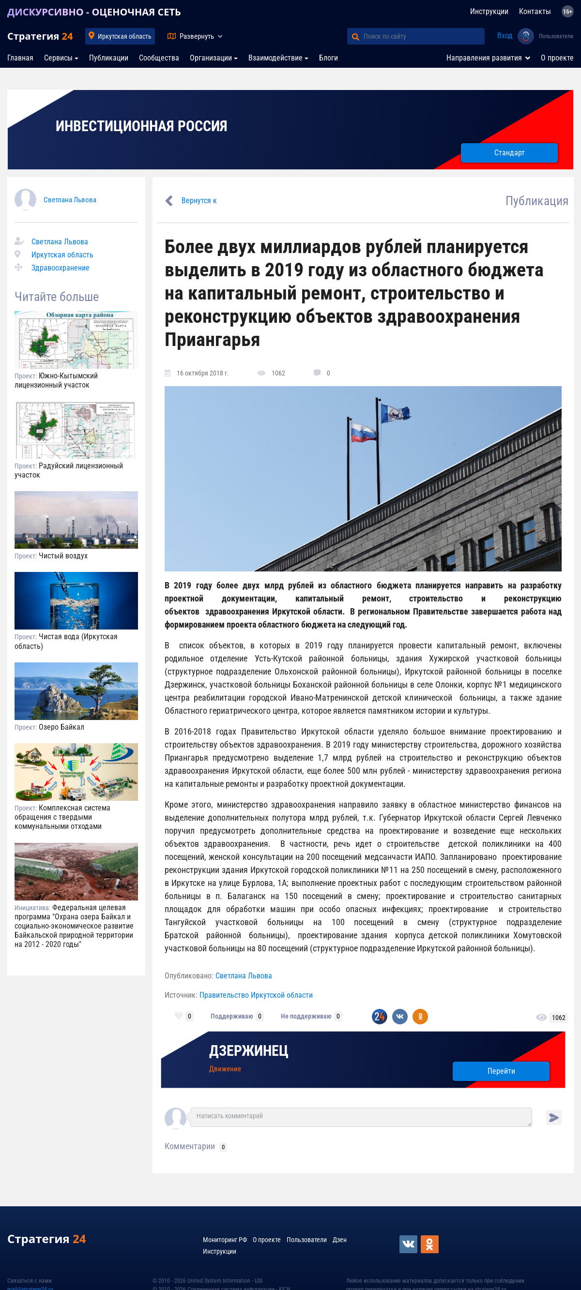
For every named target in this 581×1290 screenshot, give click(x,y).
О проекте (557, 57)
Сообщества (159, 57)
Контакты (535, 11)
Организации (211, 57)
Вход (505, 35)
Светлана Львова (70, 199)
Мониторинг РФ (225, 1240)
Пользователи (556, 36)
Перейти (501, 1071)
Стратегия (40, 36)
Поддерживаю (232, 1016)
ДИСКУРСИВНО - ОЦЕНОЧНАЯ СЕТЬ (94, 11)
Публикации (108, 57)
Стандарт (509, 152)
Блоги (328, 57)
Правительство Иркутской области (256, 995)
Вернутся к (199, 200)
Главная (20, 57)
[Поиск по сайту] (424, 36)
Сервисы (58, 57)
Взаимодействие (275, 57)
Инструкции (489, 11)
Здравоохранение (60, 267)
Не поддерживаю (306, 1016)
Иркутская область (125, 36)
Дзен (340, 1240)
